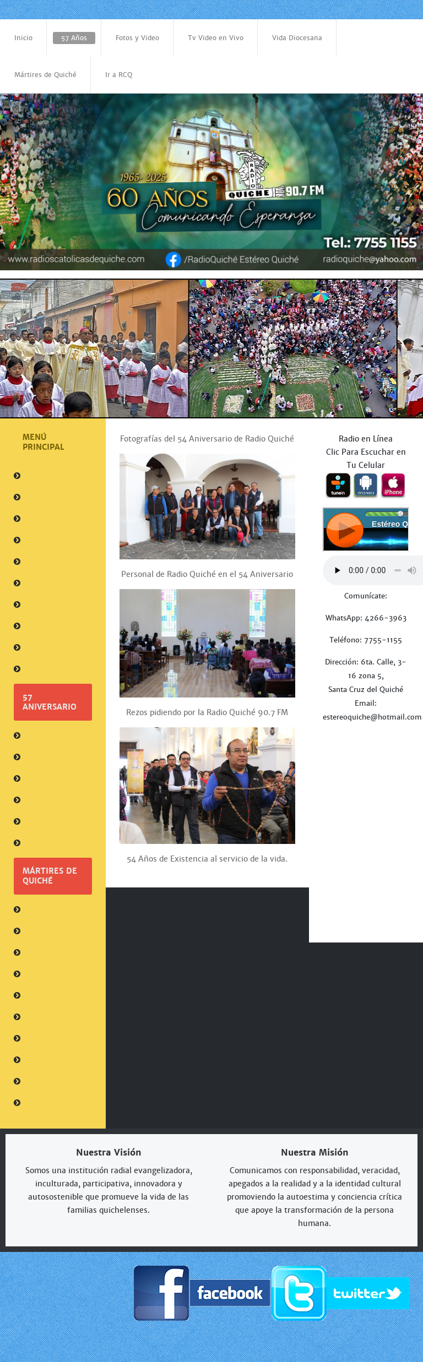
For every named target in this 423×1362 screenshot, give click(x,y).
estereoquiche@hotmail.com (372, 717)
